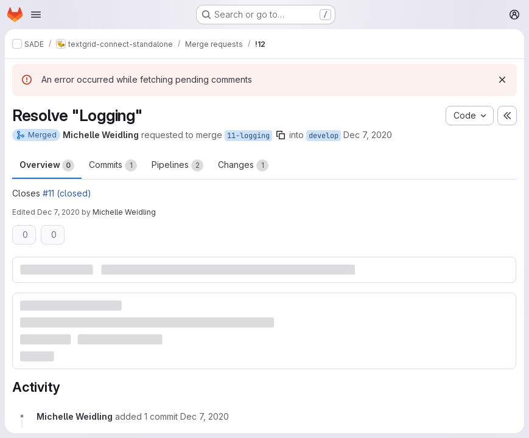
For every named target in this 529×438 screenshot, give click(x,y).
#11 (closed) (67, 193)
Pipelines (177, 165)
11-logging (248, 136)
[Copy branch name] (280, 135)
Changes (243, 165)
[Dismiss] (502, 79)
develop (323, 136)
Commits (113, 165)
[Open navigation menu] (36, 14)
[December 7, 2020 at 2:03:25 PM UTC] (204, 416)
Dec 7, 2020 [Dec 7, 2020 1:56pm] (367, 135)
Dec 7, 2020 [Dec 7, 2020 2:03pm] (58, 212)
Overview (46, 165)
